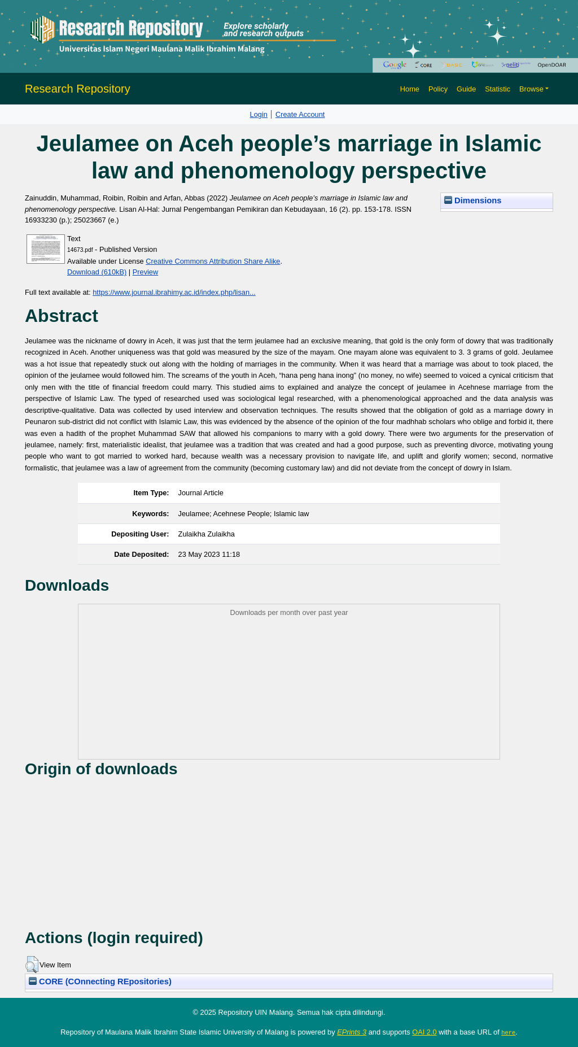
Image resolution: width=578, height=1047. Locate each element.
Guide (466, 89)
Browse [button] (531, 89)
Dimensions (473, 200)
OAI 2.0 (424, 1032)
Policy (438, 89)
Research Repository (77, 88)
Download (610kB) (96, 272)
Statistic (497, 89)
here (508, 1032)
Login (259, 114)
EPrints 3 (351, 1032)
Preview (146, 272)
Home (409, 89)
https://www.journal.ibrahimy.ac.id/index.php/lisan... (174, 292)
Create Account (300, 114)
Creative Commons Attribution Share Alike (213, 261)
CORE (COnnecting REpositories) (100, 981)
